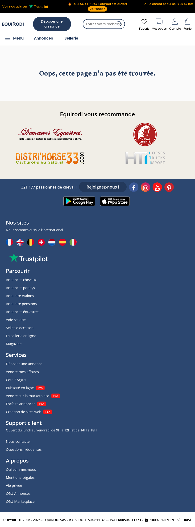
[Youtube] (157, 188)
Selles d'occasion (19, 327)
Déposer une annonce (52, 24)
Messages (159, 24)
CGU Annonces (18, 493)
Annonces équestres (22, 311)
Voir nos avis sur (26, 6)
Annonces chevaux (21, 279)
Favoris (144, 24)
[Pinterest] (169, 188)
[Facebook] (133, 188)
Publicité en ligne (20, 387)
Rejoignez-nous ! (103, 187)
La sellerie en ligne (21, 335)
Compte (175, 24)
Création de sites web (23, 411)
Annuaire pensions (21, 303)
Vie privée (14, 485)
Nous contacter (18, 441)
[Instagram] (145, 188)
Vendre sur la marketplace (27, 395)
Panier (188, 24)
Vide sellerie (16, 319)
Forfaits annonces (20, 403)
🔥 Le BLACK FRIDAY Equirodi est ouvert (97, 7)
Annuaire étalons (20, 295)
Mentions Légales (20, 477)
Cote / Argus (16, 379)
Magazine (14, 343)
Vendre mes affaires (22, 371)
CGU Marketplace (20, 501)
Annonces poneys (20, 287)
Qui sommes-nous (21, 469)
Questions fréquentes (23, 449)
